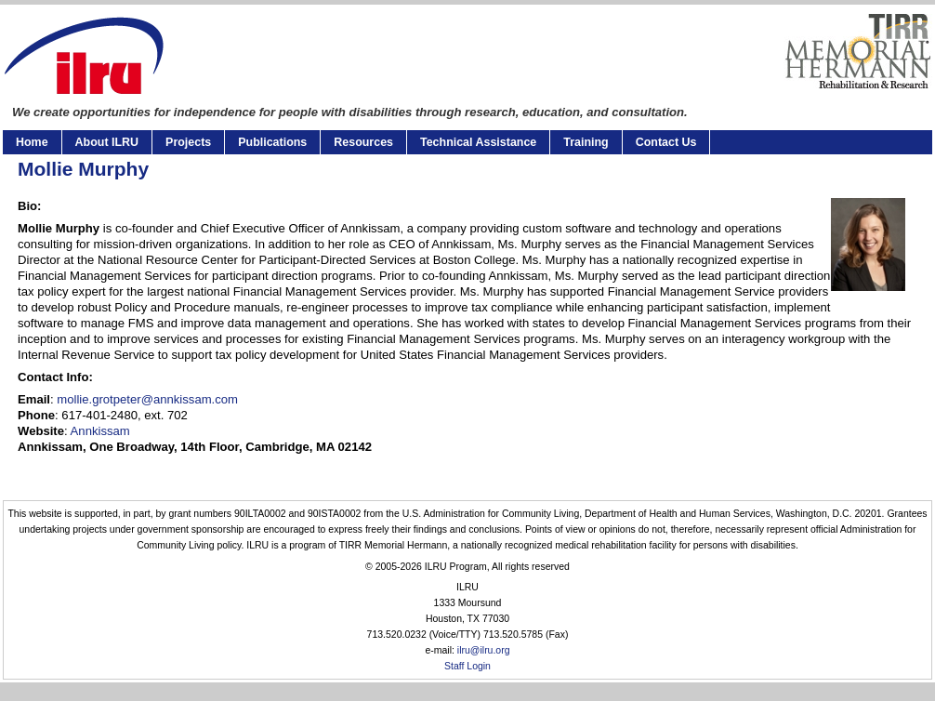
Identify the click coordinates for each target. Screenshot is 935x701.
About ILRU (106, 142)
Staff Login (467, 666)
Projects (188, 142)
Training (585, 142)
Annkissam (99, 431)
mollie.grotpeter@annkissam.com (147, 399)
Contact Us (666, 142)
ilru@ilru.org (483, 650)
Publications (272, 142)
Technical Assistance (478, 142)
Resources (363, 142)
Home (32, 142)
